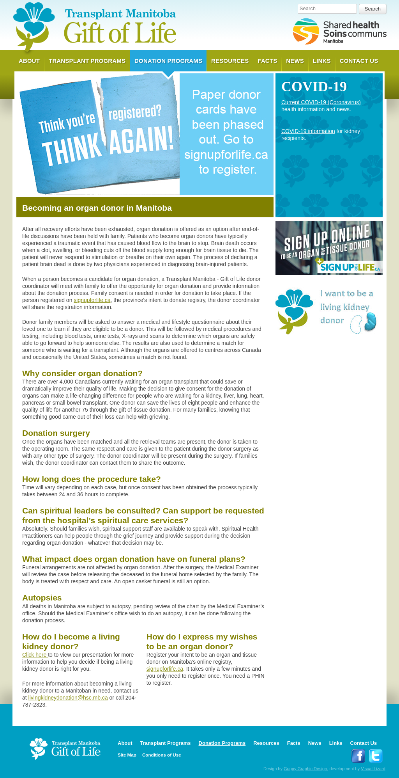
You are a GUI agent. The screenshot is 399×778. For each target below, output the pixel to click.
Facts (267, 60)
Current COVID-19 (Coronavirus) (321, 102)
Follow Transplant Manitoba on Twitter (376, 756)
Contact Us (359, 60)
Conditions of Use (161, 754)
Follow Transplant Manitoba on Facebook (358, 756)
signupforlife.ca (92, 300)
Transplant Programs (87, 60)
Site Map (127, 754)
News (295, 60)
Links (322, 60)
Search (308, 8)
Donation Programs (168, 60)
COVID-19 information (308, 131)
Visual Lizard (373, 768)
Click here (35, 655)
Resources (230, 60)
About (29, 60)
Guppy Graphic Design (305, 768)
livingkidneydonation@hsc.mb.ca (68, 698)
